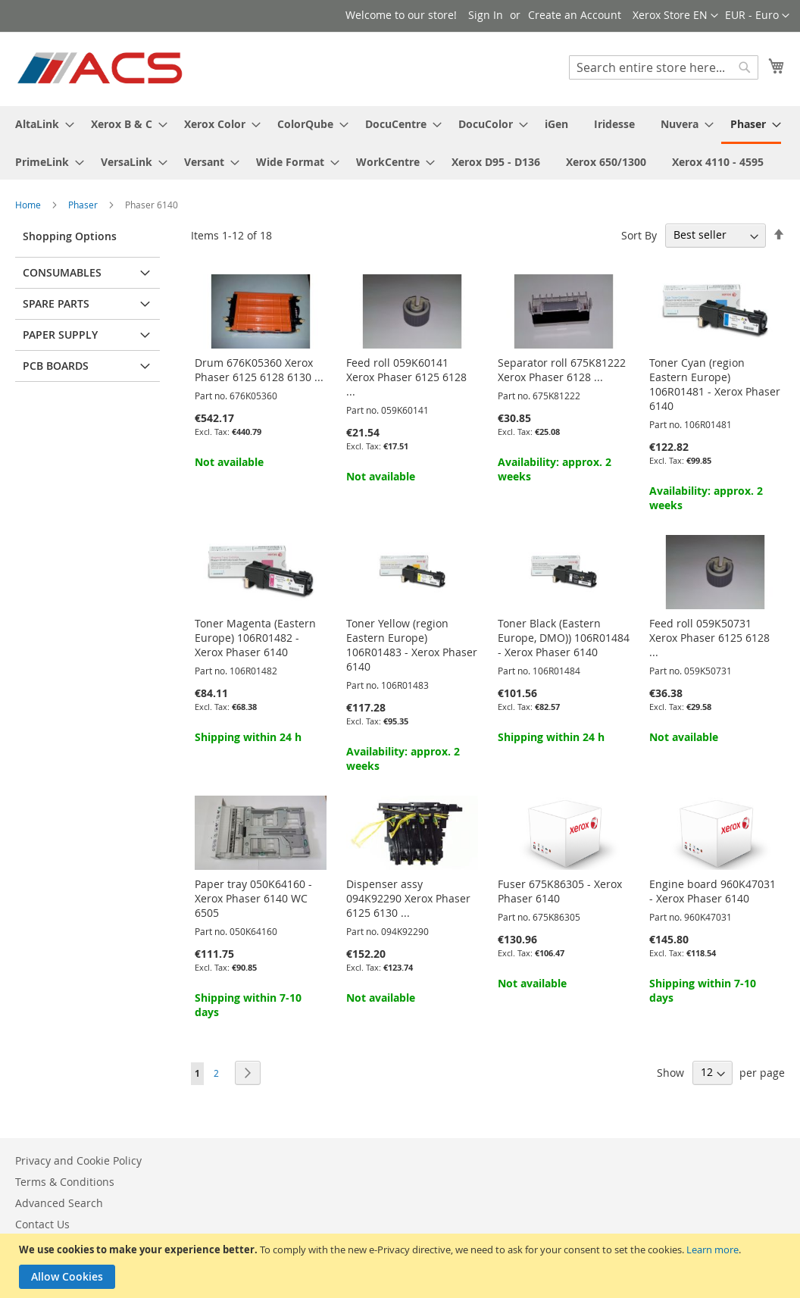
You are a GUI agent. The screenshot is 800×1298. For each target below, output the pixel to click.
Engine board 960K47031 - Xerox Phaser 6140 (712, 891)
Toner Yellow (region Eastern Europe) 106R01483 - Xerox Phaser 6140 (411, 645)
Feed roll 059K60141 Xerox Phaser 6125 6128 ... (406, 377)
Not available (229, 462)
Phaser (84, 205)
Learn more (712, 1249)
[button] (757, 16)
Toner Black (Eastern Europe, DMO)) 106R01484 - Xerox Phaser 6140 (564, 637)
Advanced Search (59, 1203)
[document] (402, 1266)
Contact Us (42, 1224)
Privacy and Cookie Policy (78, 1160)
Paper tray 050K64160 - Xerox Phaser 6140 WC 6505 (253, 898)
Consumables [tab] (62, 272)
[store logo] (101, 68)
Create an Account (574, 15)
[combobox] (663, 67)
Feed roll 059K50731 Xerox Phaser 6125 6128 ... (709, 637)
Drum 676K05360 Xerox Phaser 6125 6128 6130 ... (259, 369)
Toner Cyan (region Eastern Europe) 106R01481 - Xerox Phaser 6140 (714, 384)
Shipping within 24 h (248, 737)
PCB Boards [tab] (56, 365)
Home (29, 205)
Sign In (485, 15)
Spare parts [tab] (56, 303)
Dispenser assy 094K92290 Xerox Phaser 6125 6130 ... (408, 898)
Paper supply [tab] (60, 334)
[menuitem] (40, 124)
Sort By (639, 234)
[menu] (400, 143)
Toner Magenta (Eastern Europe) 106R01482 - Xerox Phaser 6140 (255, 637)
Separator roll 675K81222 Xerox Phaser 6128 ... (562, 369)
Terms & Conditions (64, 1181)
